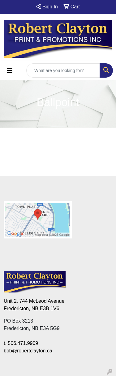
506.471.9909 (23, 343)
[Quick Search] (63, 70)
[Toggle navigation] (9, 70)
